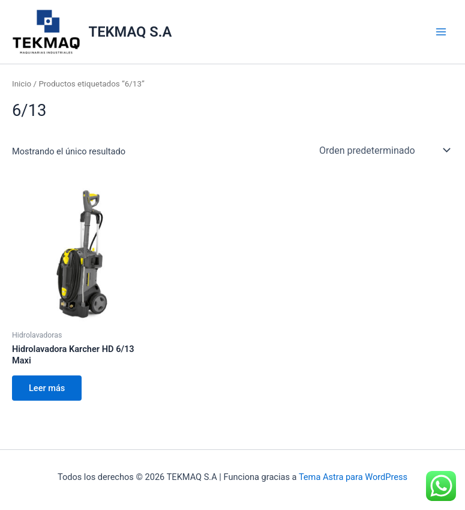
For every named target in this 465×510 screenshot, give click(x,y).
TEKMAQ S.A (130, 31)
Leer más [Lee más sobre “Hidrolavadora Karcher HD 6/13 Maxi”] (47, 388)
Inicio (21, 83)
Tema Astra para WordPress (353, 477)
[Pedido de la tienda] (383, 150)
